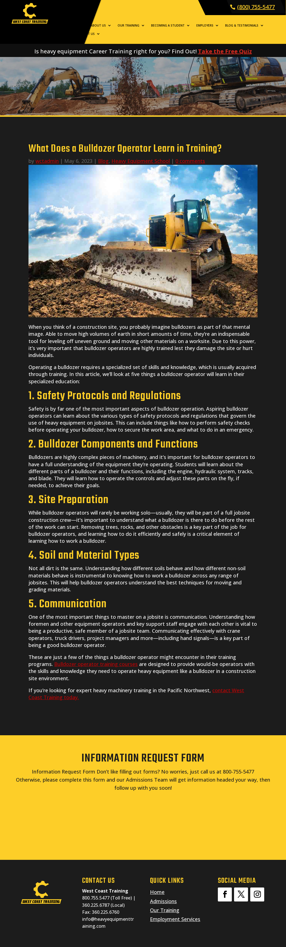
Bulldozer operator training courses (96, 664)
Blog (103, 161)
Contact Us (85, 34)
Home (79, 25)
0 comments (190, 161)
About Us (98, 25)
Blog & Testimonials (241, 25)
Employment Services (175, 919)
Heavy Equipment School (140, 161)
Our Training (128, 25)
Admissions (163, 901)
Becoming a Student (168, 25)
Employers (204, 25)
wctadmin (47, 161)
